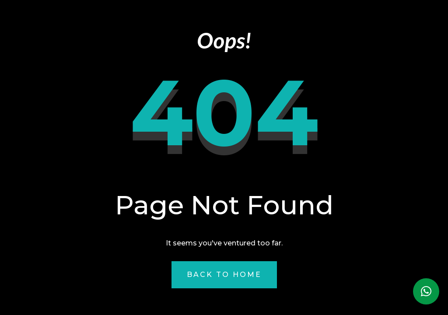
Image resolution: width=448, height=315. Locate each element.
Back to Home (224, 274)
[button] (426, 291)
